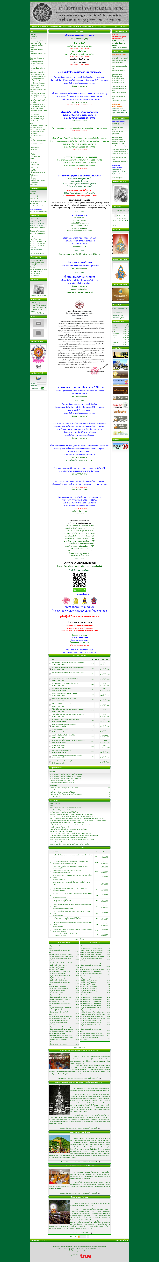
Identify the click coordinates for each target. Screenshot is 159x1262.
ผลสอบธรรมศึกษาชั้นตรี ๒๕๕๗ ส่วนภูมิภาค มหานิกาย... (68, 740)
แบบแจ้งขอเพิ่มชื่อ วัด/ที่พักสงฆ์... (59, 1040)
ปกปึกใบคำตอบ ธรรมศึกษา (120, 154)
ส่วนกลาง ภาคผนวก (79, 228)
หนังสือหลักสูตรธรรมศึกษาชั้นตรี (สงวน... (61, 1035)
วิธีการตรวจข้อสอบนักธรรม (38, 253)
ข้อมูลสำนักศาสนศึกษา (79, 289)
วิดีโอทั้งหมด (35, 303)
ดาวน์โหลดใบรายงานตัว (79, 489)
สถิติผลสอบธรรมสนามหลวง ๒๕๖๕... (91, 971)
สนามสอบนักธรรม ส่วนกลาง (38, 212)
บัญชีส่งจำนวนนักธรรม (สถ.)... (58, 1033)
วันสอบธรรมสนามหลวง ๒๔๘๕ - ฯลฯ (79, 553)
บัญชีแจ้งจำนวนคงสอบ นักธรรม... (59, 988)
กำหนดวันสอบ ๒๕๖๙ (36, 239)
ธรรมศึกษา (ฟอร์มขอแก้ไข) (39, 100)
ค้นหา (32, 158)
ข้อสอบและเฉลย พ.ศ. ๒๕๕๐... (58, 1044)
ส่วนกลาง (32, 194)
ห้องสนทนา (34, 150)
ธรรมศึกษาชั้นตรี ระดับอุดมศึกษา (77, 531)
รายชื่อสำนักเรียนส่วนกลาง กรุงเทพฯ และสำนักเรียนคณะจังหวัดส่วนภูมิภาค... (72, 825)
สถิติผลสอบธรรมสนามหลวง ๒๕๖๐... (91, 1005)
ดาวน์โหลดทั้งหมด (79, 1047)
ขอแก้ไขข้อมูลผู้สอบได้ (118, 177)
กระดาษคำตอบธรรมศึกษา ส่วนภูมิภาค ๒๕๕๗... (66, 761)
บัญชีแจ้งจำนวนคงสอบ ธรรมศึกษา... (60, 976)
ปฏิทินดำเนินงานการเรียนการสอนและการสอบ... (66, 719)
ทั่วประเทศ (33, 191)
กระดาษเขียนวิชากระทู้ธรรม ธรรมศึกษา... (62, 954)
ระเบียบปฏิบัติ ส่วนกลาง (79, 225)
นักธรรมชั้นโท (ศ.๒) (118, 80)
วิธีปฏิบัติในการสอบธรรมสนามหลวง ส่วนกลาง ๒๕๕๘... (68, 709)
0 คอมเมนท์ (87, 1078)
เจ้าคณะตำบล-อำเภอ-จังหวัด (38, 201)
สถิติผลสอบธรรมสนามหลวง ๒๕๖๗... (91, 948)
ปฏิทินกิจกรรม (35, 164)
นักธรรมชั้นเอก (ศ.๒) (118, 82)
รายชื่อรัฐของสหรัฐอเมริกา (38, 180)
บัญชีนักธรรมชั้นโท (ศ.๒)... (57, 969)
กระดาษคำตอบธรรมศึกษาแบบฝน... (62, 750)
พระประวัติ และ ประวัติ (38, 305)
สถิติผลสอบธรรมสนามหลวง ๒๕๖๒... (91, 1001)
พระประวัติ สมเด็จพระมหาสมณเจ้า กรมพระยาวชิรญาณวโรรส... (71, 861)
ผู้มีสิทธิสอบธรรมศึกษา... (59, 745)
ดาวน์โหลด (34, 102)
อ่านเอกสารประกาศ (79, 86)
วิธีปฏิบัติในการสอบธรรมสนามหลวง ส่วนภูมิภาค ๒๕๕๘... (68, 714)
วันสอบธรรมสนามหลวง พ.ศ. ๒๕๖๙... (60, 971)
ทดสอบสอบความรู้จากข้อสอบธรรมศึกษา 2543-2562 (37, 58)
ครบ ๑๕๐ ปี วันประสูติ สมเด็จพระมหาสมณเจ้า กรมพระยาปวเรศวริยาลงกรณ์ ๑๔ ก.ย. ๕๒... (76, 842)
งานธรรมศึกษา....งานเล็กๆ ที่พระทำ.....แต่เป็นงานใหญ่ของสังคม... (68, 829)
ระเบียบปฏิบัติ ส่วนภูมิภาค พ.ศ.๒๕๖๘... (61, 1010)
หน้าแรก (33, 34)
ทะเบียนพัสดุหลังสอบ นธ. (38, 81)
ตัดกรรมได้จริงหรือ (55, 803)
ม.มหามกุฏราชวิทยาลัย (37, 263)
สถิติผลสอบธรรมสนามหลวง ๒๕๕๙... (91, 1027)
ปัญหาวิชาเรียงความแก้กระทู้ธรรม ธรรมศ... (93, 1018)
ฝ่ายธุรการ (34, 178)
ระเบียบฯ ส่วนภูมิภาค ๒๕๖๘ (38, 241)
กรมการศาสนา (34, 275)
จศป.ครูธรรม (35, 184)
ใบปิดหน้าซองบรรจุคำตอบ (38, 76)
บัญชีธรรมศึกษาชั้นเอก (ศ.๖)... (58, 990)
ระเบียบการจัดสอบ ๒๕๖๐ (38, 66)
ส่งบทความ (34, 162)
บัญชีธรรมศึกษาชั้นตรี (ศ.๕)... (58, 965)
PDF (85, 460)
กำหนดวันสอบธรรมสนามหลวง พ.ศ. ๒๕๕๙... (65, 693)
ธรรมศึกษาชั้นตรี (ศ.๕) (118, 141)
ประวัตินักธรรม (35, 114)
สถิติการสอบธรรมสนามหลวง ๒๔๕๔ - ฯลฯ (79, 551)
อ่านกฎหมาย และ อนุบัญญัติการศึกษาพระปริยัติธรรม (79, 254)
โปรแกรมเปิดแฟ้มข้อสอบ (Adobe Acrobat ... (62, 1037)
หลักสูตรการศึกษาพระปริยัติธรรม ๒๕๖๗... (93, 956)
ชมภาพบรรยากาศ (75, 1074)
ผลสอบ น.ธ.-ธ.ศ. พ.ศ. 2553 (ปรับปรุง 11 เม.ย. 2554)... (64, 788)
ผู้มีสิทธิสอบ (34, 176)
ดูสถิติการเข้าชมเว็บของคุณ (38, 296)
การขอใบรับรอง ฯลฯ (37, 144)
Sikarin (115, 335)
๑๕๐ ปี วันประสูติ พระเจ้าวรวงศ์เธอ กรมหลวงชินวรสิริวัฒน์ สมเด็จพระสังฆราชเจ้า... (73, 816)
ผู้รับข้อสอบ (115, 133)
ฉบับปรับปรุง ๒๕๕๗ (118, 123)
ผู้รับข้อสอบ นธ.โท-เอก (118, 70)
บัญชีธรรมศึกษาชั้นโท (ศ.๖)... (58, 980)
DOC (91, 460)
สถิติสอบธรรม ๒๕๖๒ (37, 108)
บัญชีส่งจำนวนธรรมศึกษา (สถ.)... (59, 1020)
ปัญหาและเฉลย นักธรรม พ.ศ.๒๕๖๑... (60, 973)
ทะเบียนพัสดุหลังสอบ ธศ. (38, 83)
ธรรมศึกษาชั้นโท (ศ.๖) (118, 144)
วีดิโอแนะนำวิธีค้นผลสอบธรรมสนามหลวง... (64, 704)
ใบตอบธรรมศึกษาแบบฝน (37, 231)
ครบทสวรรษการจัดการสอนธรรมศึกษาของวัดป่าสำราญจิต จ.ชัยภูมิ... (69, 844)
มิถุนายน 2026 (121, 210)
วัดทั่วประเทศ (34, 204)
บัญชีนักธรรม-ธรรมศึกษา (119, 41)
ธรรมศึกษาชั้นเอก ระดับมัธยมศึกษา (77, 543)
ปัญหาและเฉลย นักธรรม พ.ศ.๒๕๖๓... (60, 1018)
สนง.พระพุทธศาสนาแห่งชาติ (38, 269)
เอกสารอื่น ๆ (79, 513)
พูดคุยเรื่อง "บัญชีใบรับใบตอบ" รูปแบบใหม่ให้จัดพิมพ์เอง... (66, 794)
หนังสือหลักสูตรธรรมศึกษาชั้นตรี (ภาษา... (93, 1014)
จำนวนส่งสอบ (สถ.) (117, 74)
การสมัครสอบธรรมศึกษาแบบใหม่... (62, 688)
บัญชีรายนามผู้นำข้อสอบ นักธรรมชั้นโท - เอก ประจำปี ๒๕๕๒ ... (68, 823)
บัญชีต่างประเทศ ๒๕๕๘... (57, 1001)
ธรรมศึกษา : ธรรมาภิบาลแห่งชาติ (59, 827)
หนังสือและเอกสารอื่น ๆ (79, 548)
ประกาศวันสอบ (79, 218)
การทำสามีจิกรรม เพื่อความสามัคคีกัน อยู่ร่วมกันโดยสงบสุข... (70, 866)
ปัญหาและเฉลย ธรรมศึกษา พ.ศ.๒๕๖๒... (61, 1016)
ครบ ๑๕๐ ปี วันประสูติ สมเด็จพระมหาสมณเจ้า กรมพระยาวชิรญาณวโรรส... (71, 814)
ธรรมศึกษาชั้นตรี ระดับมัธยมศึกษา (77, 528)
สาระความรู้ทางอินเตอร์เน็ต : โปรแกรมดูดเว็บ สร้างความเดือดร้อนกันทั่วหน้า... (72, 833)
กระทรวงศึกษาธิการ (36, 271)
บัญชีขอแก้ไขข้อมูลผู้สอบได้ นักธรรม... (61, 1008)
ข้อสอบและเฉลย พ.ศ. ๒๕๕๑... (58, 1042)
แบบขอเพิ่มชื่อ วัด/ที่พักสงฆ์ (120, 58)
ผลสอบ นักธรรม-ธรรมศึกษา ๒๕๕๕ (60, 790)
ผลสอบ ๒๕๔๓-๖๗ (36, 39)
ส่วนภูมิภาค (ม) (34, 196)
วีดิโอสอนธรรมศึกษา (37, 64)
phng (104, 662)
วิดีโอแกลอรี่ (34, 168)
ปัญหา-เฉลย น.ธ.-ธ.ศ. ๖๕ (38, 106)
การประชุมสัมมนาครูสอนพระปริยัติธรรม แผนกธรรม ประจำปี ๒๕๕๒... (73, 929)
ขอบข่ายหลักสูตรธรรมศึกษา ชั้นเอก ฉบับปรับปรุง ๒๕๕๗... (68, 662)
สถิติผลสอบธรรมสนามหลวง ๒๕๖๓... (91, 999)
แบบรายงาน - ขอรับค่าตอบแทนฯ (79, 292)
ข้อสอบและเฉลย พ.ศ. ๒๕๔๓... (58, 986)
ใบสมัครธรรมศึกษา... (87, 993)
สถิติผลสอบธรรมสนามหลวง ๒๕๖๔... (91, 997)
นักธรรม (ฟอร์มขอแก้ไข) (38, 96)
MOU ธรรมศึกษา (35, 219)
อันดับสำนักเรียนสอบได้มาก (39, 111)
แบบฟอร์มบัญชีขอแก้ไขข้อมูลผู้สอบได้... (63, 735)
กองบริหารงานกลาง (36, 127)
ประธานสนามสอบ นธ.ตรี (119, 60)
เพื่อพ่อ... (52, 805)
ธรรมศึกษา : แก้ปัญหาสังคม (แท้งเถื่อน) (61, 810)
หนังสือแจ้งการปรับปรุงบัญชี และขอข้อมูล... (64, 724)
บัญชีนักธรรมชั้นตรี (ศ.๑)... (57, 967)
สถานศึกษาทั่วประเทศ (36, 206)
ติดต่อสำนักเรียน (35, 182)
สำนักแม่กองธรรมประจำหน (39, 125)
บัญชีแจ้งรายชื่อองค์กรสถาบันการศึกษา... (61, 1031)
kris (114, 331)
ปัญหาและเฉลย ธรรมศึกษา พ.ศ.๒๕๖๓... (61, 1027)
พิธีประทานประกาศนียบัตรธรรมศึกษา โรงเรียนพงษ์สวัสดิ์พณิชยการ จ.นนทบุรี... (72, 840)
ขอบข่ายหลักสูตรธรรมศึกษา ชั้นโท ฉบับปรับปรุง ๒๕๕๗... (68, 667)
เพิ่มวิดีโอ (33, 170)
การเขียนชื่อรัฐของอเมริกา (119, 47)
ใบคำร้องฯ (34, 36)
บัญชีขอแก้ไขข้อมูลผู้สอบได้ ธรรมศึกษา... (62, 956)
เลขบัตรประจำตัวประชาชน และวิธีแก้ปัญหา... (65, 683)
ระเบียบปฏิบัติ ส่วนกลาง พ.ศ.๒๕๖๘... (91, 954)
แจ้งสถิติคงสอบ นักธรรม (119, 100)
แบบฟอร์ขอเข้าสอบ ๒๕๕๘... (60, 730)
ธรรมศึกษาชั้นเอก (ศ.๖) (119, 146)
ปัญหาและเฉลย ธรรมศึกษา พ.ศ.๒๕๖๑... (61, 1029)
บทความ (33, 152)
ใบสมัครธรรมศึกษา (117, 139)
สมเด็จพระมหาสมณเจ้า (37, 116)
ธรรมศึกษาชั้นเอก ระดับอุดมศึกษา (77, 546)
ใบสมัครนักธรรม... (86, 995)
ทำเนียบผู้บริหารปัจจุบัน (37, 119)
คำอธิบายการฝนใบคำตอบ (37, 233)
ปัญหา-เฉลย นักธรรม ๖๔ (38, 104)
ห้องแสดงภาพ (35, 147)
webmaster (105, 856)
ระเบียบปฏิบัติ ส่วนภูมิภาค (79, 223)
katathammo (105, 735)
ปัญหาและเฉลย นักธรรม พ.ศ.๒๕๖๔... (60, 997)
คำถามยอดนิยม (35, 156)
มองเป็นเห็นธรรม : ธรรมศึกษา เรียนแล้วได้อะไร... (64, 812)
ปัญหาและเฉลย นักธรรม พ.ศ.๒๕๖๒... (60, 995)
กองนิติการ (34, 133)
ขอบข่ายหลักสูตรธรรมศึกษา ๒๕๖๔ (79, 230)
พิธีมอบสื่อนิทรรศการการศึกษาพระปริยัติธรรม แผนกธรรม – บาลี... (69, 837)
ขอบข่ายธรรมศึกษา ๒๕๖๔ (38, 43)
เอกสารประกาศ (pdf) (79, 39)
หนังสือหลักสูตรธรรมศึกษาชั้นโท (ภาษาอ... (93, 1012)
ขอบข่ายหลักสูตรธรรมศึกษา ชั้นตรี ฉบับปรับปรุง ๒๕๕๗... (68, 673)
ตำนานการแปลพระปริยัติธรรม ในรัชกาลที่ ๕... (66, 934)
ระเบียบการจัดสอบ (35, 237)
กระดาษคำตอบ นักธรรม (119, 86)
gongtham (115, 327)
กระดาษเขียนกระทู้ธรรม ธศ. (120, 149)
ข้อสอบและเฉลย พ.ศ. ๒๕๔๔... (58, 993)
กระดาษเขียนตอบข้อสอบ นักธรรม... (60, 999)
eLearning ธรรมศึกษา (37, 61)
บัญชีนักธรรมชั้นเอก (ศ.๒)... (58, 978)
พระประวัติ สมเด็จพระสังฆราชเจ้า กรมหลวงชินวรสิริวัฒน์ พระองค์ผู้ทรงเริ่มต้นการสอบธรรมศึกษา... (78, 818)
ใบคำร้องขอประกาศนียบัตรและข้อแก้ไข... (62, 963)
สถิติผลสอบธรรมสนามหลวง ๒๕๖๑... (91, 1003)
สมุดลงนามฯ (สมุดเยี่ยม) (38, 72)
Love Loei (115, 340)
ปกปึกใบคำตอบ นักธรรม (119, 92)
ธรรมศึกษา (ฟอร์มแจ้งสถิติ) (39, 98)
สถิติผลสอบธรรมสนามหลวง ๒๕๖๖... (91, 963)
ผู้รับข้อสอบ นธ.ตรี (117, 62)
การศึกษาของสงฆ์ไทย (38, 307)
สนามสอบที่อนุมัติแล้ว (56, 796)
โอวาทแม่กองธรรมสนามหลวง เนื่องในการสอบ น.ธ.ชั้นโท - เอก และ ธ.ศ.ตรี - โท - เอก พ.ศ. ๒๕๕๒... (78, 820)
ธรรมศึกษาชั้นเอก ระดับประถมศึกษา (77, 541)
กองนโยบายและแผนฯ (37, 131)
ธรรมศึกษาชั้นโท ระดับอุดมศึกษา (77, 538)
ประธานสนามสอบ (117, 131)
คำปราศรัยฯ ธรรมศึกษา (38, 74)
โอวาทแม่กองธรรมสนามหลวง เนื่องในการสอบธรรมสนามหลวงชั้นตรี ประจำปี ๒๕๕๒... (74, 835)
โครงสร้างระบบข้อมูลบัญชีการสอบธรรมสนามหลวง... (67, 756)
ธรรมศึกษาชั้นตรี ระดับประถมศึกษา (77, 526)
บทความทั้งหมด (79, 939)
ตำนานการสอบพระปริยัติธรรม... (62, 900)
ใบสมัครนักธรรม (117, 76)
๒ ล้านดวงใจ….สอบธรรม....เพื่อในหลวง (61, 831)
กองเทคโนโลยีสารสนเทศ (38, 129)
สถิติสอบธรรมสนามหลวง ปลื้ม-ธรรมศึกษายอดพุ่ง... (67, 871)
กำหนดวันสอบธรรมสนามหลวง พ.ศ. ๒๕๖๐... (65, 678)
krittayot (105, 740)
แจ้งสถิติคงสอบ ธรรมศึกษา (120, 162)
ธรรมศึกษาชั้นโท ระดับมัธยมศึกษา (77, 536)
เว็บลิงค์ (33, 154)
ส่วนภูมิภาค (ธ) (34, 198)
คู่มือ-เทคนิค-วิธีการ (37, 313)
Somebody (116, 342)
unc (114, 344)
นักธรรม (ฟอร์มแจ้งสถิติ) (38, 93)
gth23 (122, 318)
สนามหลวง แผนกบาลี (36, 260)
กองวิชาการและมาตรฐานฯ (38, 140)
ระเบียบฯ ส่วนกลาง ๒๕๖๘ (37, 243)
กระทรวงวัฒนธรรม (35, 273)
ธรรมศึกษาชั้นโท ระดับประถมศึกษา (77, 533)
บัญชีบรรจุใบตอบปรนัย (37, 79)
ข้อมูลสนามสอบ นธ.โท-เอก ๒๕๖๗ (79, 555)
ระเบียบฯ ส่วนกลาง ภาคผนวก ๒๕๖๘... (92, 950)
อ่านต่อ (60, 1124)
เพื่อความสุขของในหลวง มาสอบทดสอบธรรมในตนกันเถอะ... (67, 808)
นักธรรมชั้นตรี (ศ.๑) (118, 78)
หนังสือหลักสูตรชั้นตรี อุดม (38, 54)
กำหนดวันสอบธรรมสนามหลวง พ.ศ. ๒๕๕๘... (65, 699)
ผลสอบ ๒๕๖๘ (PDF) (37, 41)
